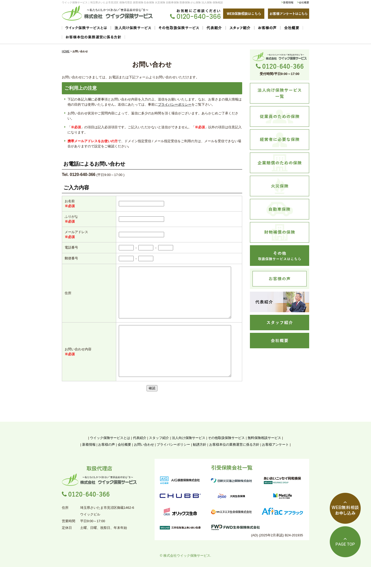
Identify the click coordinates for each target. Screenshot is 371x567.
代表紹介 (139, 438)
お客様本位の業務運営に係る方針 (234, 444)
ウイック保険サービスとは (110, 438)
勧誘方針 (199, 444)
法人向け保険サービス (188, 438)
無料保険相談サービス (264, 438)
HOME (66, 51)
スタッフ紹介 (159, 438)
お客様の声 (106, 444)
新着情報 (288, 2)
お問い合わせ (144, 444)
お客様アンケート (275, 444)
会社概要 (304, 2)
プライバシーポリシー (174, 104)
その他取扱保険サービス (226, 438)
